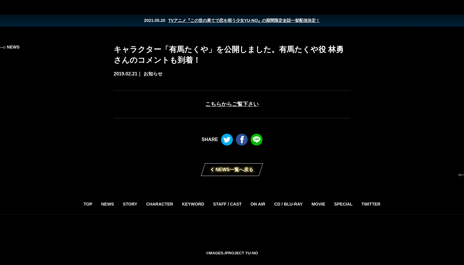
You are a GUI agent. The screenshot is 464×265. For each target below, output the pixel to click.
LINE (455, 7)
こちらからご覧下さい (232, 104)
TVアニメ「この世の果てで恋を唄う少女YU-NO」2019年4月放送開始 (232, 232)
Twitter (431, 7)
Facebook (443, 7)
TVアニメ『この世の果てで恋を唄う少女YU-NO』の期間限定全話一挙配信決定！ (244, 20)
